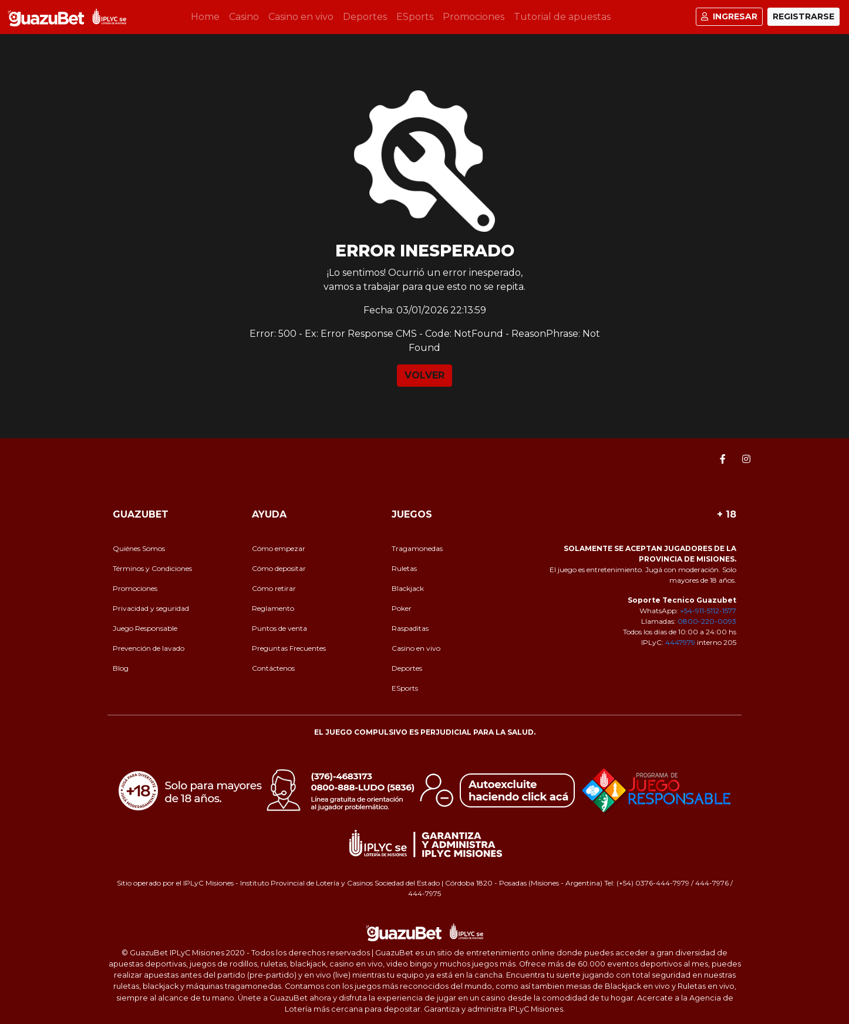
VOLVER (424, 375)
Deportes (365, 16)
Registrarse (803, 16)
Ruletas (404, 568)
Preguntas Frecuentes (289, 648)
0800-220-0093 (707, 621)
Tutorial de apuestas (562, 16)
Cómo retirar (274, 588)
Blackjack (408, 588)
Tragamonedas (417, 548)
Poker (402, 608)
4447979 (680, 642)
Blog (121, 668)
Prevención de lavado (148, 648)
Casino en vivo (300, 16)
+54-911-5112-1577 (708, 610)
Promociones (473, 16)
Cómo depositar (279, 568)
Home (207, 15)
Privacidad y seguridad (151, 608)
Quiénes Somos (139, 548)
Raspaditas (410, 628)
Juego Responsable (145, 628)
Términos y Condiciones (152, 568)
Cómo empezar (278, 548)
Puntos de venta (279, 628)
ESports (414, 16)
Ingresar (729, 16)
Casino (244, 16)
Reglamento (273, 608)
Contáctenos (273, 668)
